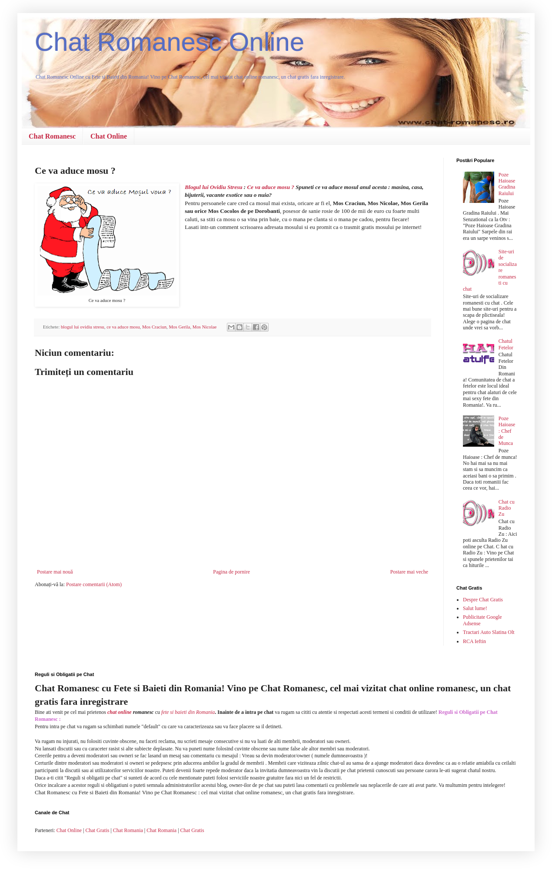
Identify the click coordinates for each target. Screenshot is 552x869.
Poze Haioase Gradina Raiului (507, 184)
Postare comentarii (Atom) (94, 584)
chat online (119, 712)
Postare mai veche (409, 572)
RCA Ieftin (474, 641)
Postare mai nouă (55, 572)
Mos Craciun (154, 326)
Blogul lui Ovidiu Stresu (213, 187)
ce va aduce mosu (123, 326)
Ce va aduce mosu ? (271, 187)
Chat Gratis (97, 830)
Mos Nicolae (204, 326)
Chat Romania (128, 830)
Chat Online (108, 136)
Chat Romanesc (52, 136)
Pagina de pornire (231, 572)
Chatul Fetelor (506, 344)
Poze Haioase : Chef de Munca (507, 431)
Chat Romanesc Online (169, 41)
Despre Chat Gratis (483, 600)
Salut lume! (475, 608)
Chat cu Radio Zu (507, 508)
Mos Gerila (179, 326)
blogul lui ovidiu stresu (82, 326)
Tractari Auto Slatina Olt (489, 632)
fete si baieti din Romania (188, 712)
